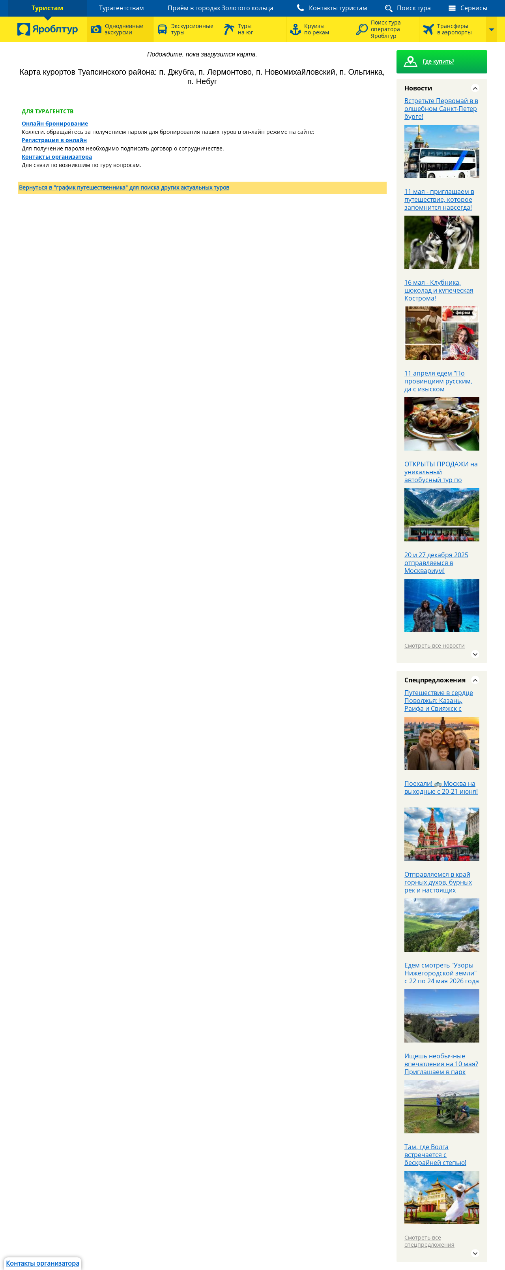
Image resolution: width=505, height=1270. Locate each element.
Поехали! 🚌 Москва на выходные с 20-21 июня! (441, 787)
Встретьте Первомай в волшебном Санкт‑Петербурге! (441, 108)
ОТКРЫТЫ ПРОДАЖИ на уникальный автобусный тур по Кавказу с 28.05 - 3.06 (441, 476)
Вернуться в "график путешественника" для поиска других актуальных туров (124, 187)
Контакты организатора (42, 1263)
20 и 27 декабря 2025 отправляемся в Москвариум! (436, 562)
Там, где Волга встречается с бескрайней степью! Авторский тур (435, 1158)
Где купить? (438, 61)
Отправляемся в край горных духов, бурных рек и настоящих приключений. (438, 886)
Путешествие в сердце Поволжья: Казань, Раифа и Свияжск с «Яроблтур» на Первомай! (438, 708)
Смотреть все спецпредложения (429, 1241)
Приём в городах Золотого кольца (220, 8)
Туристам (48, 8)
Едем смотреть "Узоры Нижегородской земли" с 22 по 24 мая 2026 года (441, 973)
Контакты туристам (338, 8)
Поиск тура (414, 8)
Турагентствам (121, 8)
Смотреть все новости (434, 645)
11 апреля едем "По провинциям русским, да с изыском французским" (438, 385)
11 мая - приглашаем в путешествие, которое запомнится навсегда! (439, 199)
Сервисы (473, 8)
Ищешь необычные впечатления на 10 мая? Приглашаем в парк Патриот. (441, 1068)
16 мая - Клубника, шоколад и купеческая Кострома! (438, 290)
